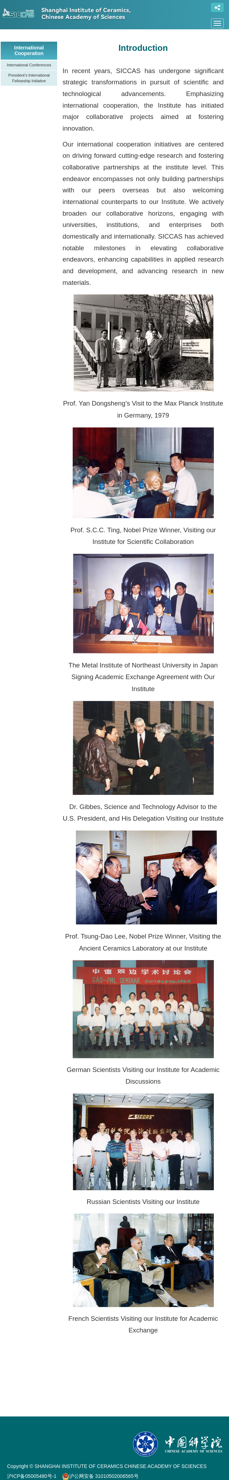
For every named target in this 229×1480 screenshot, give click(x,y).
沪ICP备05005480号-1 (31, 1476)
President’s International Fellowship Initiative (29, 78)
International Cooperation (29, 50)
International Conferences (29, 65)
